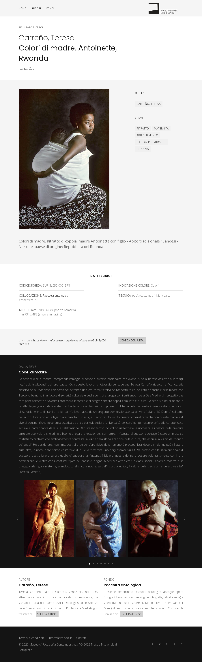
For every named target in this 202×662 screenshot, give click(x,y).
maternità (161, 128)
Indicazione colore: (134, 285)
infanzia (143, 149)
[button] (89, 564)
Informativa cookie (60, 638)
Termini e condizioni (31, 638)
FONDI (50, 8)
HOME (22, 8)
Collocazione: (30, 296)
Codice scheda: (30, 285)
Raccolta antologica (55, 296)
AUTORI (36, 8)
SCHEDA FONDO (131, 614)
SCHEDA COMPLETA (131, 340)
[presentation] (17, 518)
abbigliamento (147, 135)
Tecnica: (124, 296)
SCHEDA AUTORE (47, 614)
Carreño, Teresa (149, 104)
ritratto (143, 128)
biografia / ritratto (151, 142)
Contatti (81, 638)
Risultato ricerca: (31, 27)
